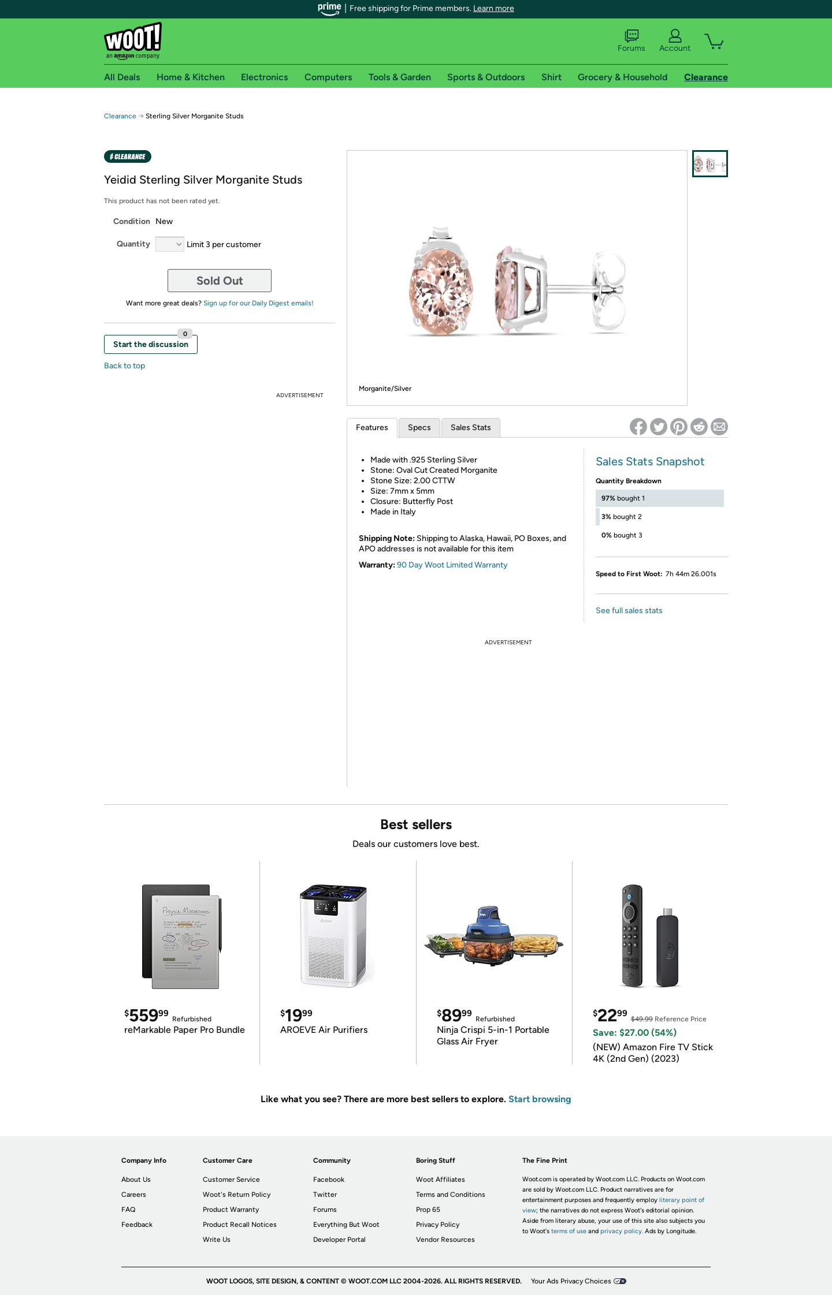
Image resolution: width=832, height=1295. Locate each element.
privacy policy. (621, 1231)
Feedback (137, 1225)
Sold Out (219, 281)
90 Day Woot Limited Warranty (452, 565)
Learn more (493, 8)
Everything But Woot (346, 1225)
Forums (631, 41)
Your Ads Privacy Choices (571, 1281)
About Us (136, 1179)
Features (372, 427)
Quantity (133, 244)
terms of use (568, 1231)
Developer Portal (339, 1240)
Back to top (124, 366)
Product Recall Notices (240, 1225)
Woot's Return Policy (236, 1194)
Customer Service (231, 1179)
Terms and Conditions (450, 1194)
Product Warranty (231, 1210)
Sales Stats (471, 427)
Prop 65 (428, 1210)
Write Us (217, 1240)
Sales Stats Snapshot (650, 461)
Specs (419, 427)
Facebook (328, 1179)
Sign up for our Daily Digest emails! (258, 303)
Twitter (325, 1194)
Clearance (120, 116)
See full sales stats (629, 610)
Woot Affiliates (440, 1179)
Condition (131, 221)
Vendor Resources (445, 1240)
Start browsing (539, 1099)
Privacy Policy (437, 1225)
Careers (133, 1194)
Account (674, 41)
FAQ (128, 1210)
